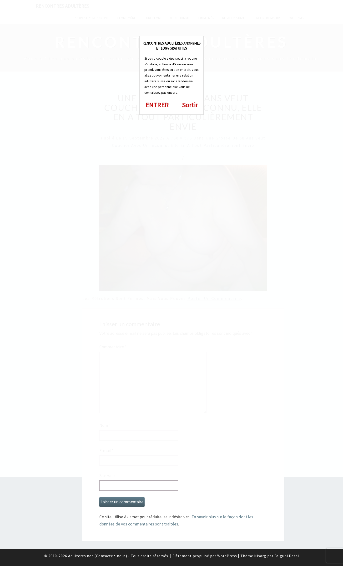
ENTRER (157, 105)
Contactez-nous (111, 555)
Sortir (190, 105)
